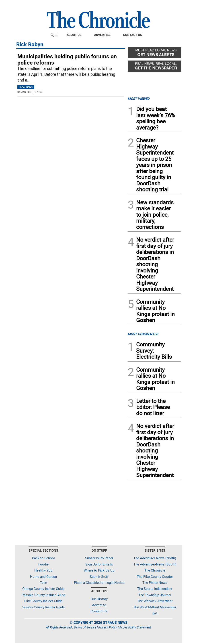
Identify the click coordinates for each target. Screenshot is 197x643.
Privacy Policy (107, 627)
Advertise (102, 35)
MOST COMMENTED (143, 334)
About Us (74, 35)
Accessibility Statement (135, 627)
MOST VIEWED (139, 98)
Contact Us (132, 35)
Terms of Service (85, 627)
